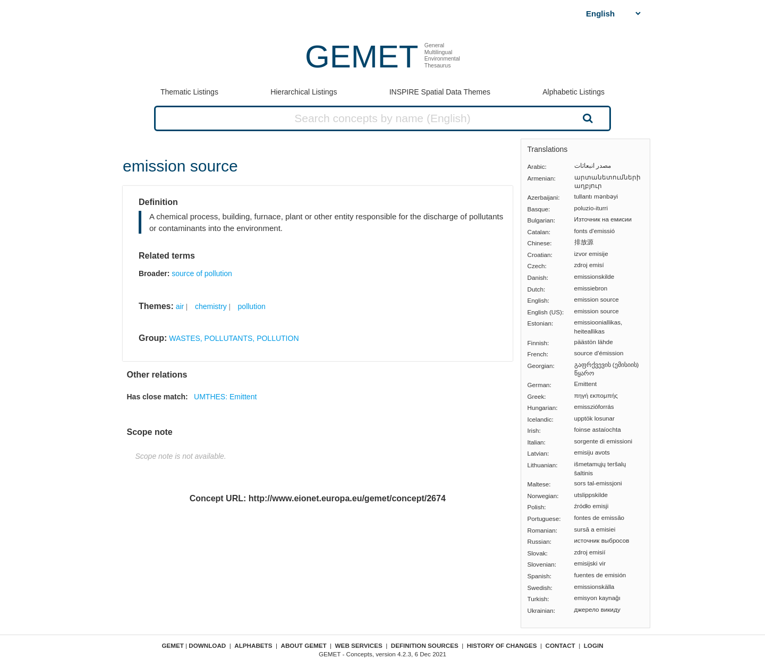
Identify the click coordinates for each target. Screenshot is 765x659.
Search (586, 118)
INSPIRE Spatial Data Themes (439, 92)
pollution (252, 306)
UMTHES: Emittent (225, 396)
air (180, 306)
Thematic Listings (189, 92)
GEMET (361, 56)
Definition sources (424, 645)
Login (594, 645)
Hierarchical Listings (303, 92)
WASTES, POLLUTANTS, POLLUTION (234, 338)
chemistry (211, 306)
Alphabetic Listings (573, 92)
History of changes (502, 645)
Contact (560, 645)
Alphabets (253, 645)
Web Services (358, 645)
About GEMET (304, 645)
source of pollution (202, 273)
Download (207, 645)
